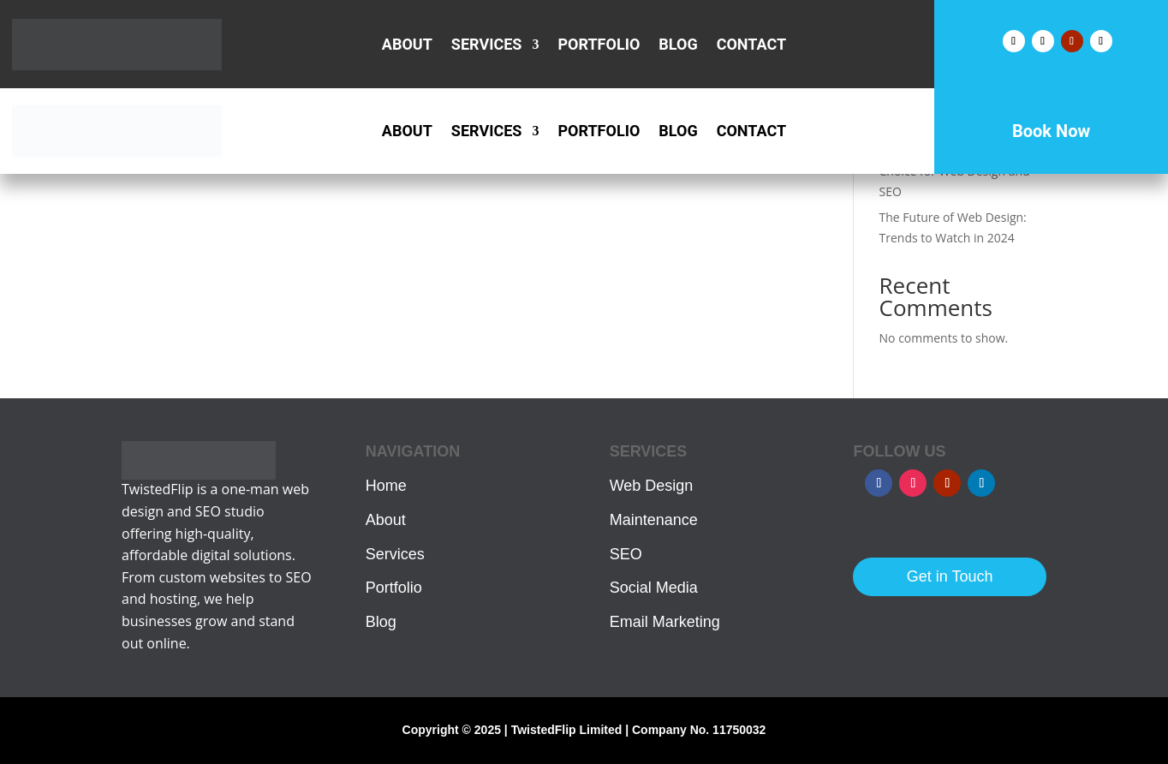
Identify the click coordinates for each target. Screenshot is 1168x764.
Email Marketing (665, 621)
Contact (751, 46)
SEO (626, 554)
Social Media (654, 587)
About (407, 46)
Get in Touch (950, 576)
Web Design (652, 485)
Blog (677, 46)
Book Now (1051, 131)
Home (386, 485)
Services (486, 46)
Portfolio (598, 46)
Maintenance (654, 519)
